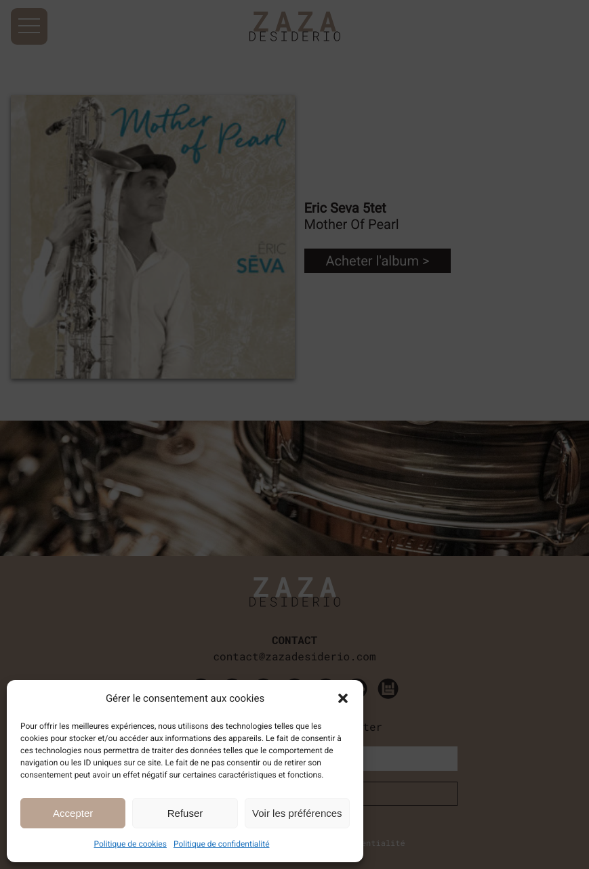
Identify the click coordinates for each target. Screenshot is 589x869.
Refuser (185, 813)
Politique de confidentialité (222, 844)
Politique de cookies (130, 844)
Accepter (73, 813)
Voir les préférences (297, 813)
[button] (343, 698)
